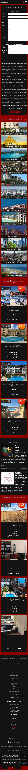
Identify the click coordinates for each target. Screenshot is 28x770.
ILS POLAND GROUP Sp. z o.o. (18, 736)
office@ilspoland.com (14, 680)
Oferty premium (14, 498)
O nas (14, 720)
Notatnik (14, 728)
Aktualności (13, 442)
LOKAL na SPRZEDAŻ (14, 696)
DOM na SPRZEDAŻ (14, 693)
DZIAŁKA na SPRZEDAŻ (14, 694)
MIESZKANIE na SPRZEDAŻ (14, 697)
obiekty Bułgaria (24, 759)
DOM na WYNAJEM (14, 705)
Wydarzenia (13, 468)
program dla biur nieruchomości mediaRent (14, 748)
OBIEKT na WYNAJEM (14, 711)
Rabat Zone (14, 727)
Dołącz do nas (14, 724)
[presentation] (18, 56)
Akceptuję (11, 767)
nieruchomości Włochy (21, 763)
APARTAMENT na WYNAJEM (14, 704)
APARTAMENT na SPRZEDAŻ (14, 691)
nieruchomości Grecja (23, 762)
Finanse (13, 721)
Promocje (13, 658)
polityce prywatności (13, 762)
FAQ (14, 725)
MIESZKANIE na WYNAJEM (14, 710)
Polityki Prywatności (23, 746)
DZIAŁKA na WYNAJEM (14, 707)
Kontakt (14, 722)
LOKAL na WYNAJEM (14, 708)
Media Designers (17, 750)
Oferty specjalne (13, 281)
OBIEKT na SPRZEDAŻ (14, 698)
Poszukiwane (13, 664)
